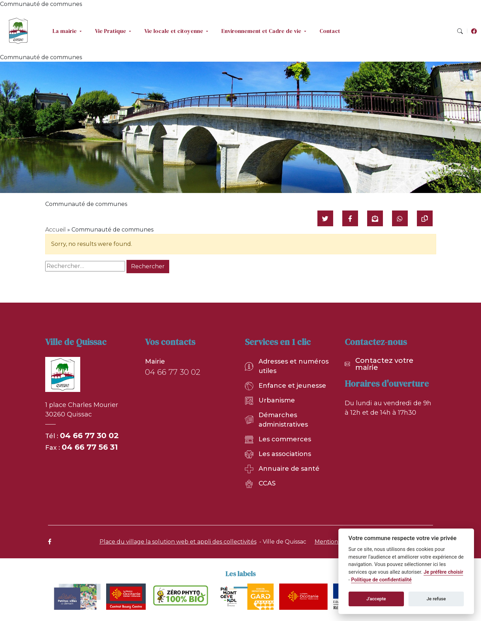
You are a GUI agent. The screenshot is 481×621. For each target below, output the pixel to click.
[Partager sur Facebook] (350, 218)
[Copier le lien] (425, 218)
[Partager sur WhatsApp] (400, 218)
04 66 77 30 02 (89, 435)
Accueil (55, 229)
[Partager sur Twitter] (325, 218)
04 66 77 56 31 (90, 447)
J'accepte (376, 598)
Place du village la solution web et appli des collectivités (177, 541)
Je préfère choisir (443, 572)
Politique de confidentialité (381, 580)
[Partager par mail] (375, 218)
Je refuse (436, 598)
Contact (329, 31)
